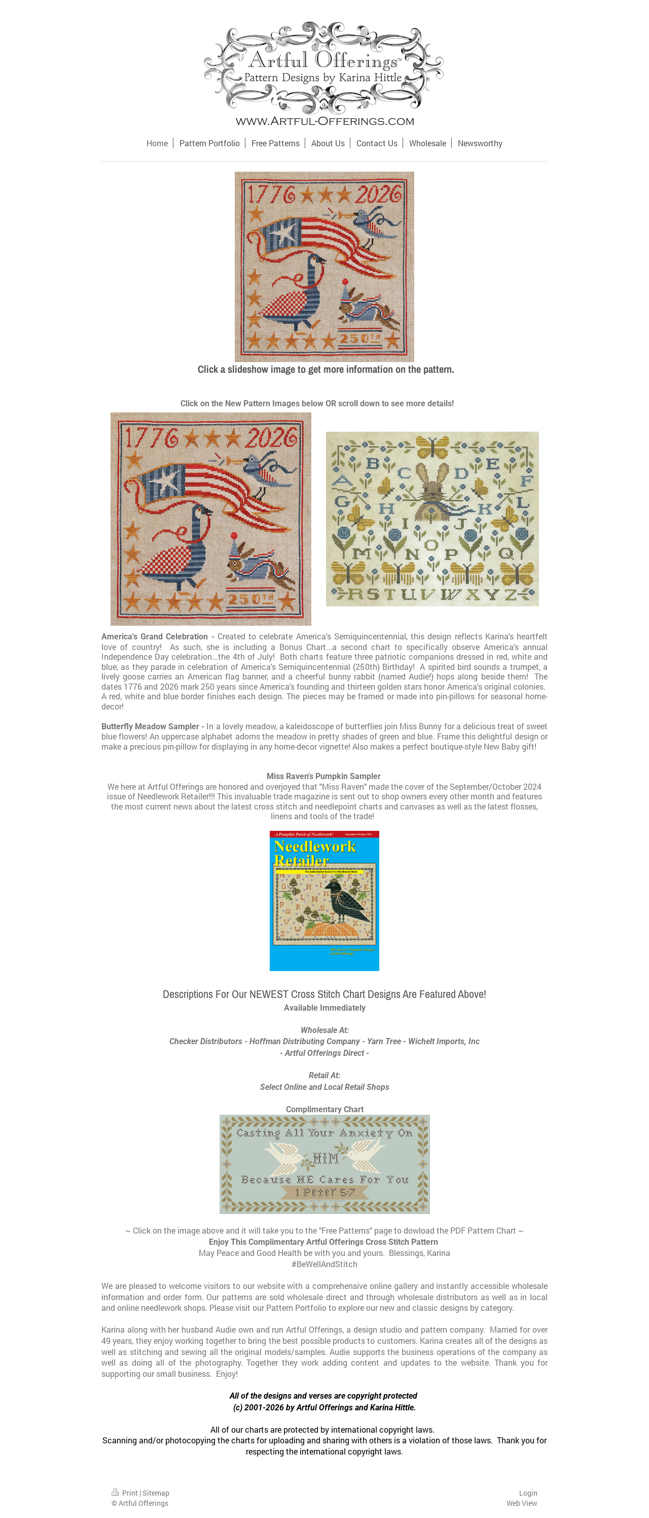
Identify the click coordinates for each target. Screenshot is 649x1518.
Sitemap (155, 1493)
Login (528, 1493)
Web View (522, 1503)
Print (125, 1493)
